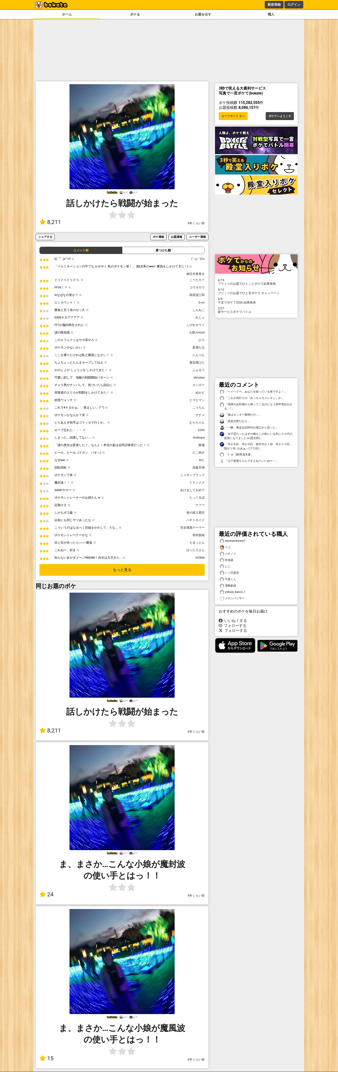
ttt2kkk (200, 557)
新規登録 (274, 4)
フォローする (232, 625)
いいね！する (233, 620)
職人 (271, 14)
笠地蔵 (226, 560)
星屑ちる (198, 347)
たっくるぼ (197, 497)
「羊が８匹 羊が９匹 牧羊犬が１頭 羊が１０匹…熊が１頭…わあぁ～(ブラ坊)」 (256, 446)
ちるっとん (197, 542)
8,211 (50, 222)
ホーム (67, 14)
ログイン (293, 4)
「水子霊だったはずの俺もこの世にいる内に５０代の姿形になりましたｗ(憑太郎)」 (256, 436)
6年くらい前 (196, 223)
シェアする (45, 236)
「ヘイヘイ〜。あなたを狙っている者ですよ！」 (253, 392)
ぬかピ (200, 392)
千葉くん (228, 579)
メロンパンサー (232, 598)
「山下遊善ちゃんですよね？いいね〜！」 (249, 461)
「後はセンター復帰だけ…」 (240, 415)
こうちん (198, 407)
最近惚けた (197, 362)
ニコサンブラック (192, 475)
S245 (201, 430)
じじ (225, 566)
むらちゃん (197, 422)
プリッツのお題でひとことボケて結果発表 (256, 281)
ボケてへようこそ (280, 116)
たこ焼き (198, 452)
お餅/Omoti (197, 332)
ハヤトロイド (195, 520)
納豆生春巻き (195, 274)
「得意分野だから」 (235, 421)
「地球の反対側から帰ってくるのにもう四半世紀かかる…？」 (256, 406)
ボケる (135, 14)
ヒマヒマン (197, 400)
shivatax (199, 377)
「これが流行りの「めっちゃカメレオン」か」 (252, 398)
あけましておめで (192, 490)
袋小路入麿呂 (195, 512)
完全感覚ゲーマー (192, 527)
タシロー (198, 385)
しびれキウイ (195, 325)
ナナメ (200, 415)
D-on (202, 302)
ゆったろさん (195, 550)
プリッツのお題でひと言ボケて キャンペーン (256, 291)
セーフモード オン (233, 116)
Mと (202, 460)
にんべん (198, 355)
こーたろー (197, 280)
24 (46, 894)
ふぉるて (198, 370)
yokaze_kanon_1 (233, 592)
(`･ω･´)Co (198, 259)
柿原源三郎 (197, 295)
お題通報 (176, 236)
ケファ (200, 505)
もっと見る (122, 570)
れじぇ (200, 317)
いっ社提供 (229, 573)
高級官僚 (198, 467)
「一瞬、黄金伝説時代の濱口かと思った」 (249, 427)
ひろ (202, 340)
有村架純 (198, 535)
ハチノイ (228, 554)
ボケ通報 (158, 236)
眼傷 (202, 445)
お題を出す (203, 14)
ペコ (225, 547)
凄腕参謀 (228, 585)
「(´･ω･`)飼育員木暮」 (237, 454)
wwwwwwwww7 (233, 541)
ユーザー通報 (197, 236)
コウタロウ (197, 287)
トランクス (197, 482)
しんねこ (198, 310)
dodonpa (199, 437)
